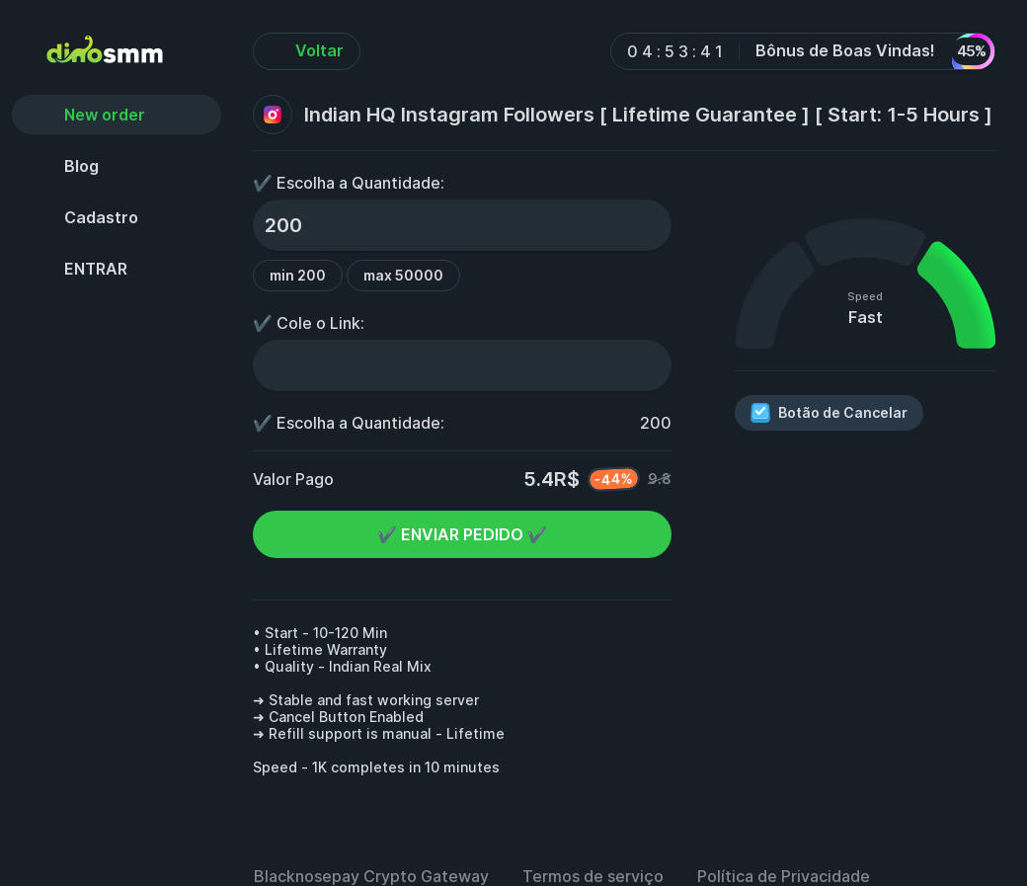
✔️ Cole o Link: (308, 323)
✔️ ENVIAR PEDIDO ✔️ (462, 534)
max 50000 (403, 275)
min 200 (298, 275)
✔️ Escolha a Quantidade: (348, 183)
